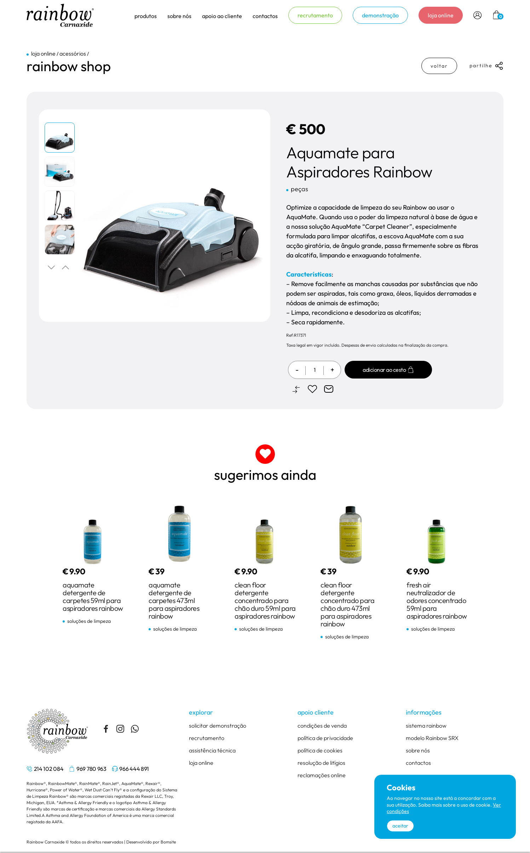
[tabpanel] (60, 139)
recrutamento (315, 15)
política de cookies (320, 750)
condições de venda (322, 725)
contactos (265, 15)
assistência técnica (212, 750)
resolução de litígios (321, 762)
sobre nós (418, 750)
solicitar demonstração (217, 725)
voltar (439, 66)
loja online (441, 15)
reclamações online (322, 775)
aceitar (400, 826)
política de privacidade (325, 737)
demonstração (380, 15)
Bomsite (168, 842)
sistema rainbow (426, 725)
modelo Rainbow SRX (432, 737)
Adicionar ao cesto (388, 369)
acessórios (72, 53)
